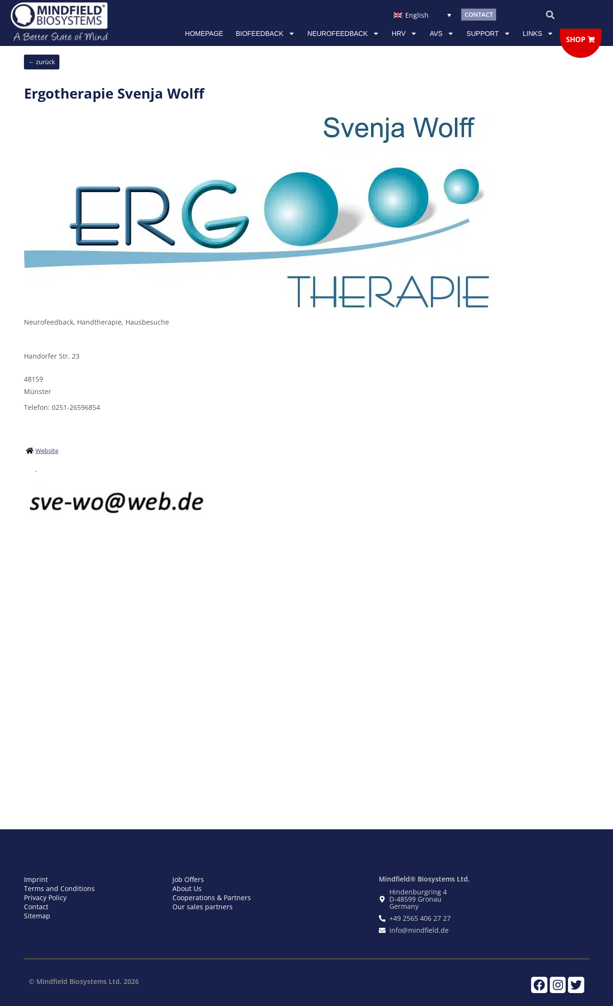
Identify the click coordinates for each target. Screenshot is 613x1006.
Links (538, 33)
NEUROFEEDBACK (343, 33)
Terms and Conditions (59, 888)
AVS (442, 33)
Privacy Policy (45, 897)
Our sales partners (202, 906)
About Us (187, 888)
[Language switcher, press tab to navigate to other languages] (422, 14)
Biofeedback (265, 33)
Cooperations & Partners (211, 897)
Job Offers (188, 879)
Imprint (36, 879)
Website (46, 450)
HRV (404, 33)
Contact (36, 906)
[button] (550, 15)
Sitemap (37, 915)
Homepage (204, 33)
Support (488, 33)
